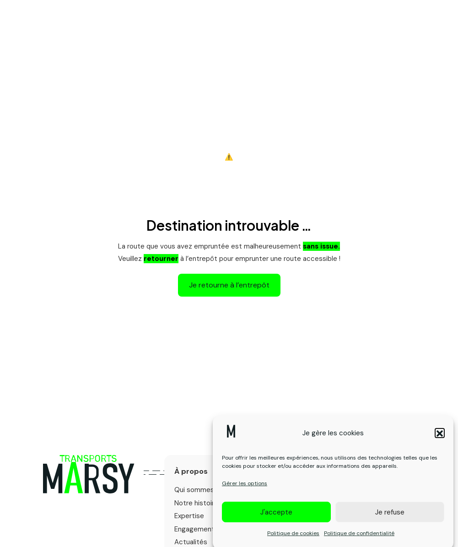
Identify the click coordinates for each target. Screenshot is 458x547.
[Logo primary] (89, 474)
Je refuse (389, 516)
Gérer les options (244, 487)
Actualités (190, 542)
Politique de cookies (293, 537)
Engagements (196, 529)
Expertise (189, 515)
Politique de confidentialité (359, 537)
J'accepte (276, 516)
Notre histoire (196, 503)
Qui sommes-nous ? (206, 489)
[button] (439, 437)
